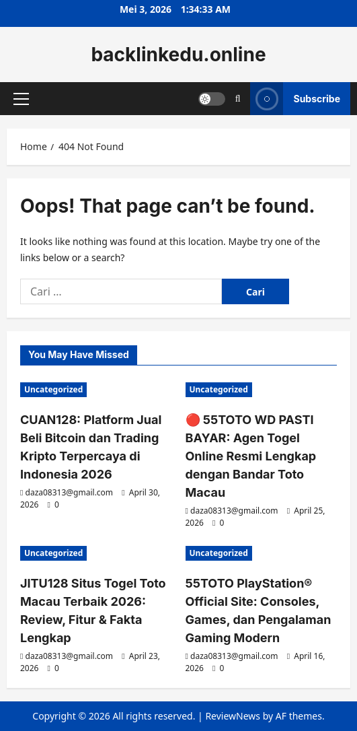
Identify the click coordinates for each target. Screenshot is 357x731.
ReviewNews (232, 715)
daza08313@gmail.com (70, 492)
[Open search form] (238, 98)
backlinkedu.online (178, 54)
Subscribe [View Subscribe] (295, 98)
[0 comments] (53, 504)
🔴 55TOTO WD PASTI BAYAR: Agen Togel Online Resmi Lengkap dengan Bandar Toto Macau (251, 456)
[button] (21, 99)
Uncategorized (53, 389)
